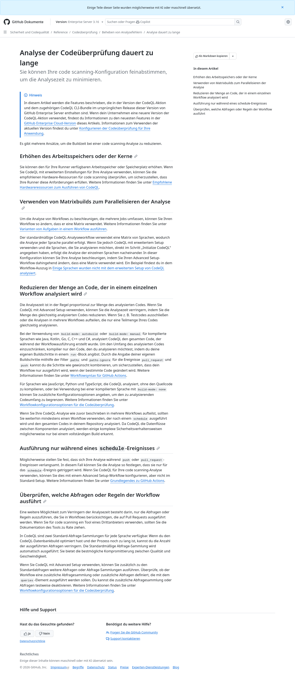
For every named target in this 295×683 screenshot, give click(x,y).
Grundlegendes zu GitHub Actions (137, 480)
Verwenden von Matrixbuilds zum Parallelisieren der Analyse (95, 204)
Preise (124, 667)
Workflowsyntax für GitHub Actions (98, 375)
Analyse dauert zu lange (163, 32)
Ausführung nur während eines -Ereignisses (90, 448)
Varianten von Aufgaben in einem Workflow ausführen (63, 229)
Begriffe (78, 667)
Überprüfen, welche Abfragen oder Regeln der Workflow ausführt (90, 498)
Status (112, 667)
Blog (176, 667)
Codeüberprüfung (84, 32)
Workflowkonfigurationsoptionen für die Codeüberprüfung (67, 404)
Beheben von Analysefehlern (122, 32)
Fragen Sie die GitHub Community (132, 632)
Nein (44, 633)
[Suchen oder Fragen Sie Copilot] (173, 21)
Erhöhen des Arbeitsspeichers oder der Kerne (78, 155)
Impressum (59, 667)
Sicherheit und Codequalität (29, 32)
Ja (27, 633)
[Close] (282, 6)
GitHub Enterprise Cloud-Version (50, 123)
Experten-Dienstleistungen (150, 667)
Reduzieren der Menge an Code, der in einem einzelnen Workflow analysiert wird (88, 290)
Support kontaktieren (123, 638)
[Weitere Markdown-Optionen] (232, 56)
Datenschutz (96, 667)
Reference (61, 32)
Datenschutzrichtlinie (32, 641)
